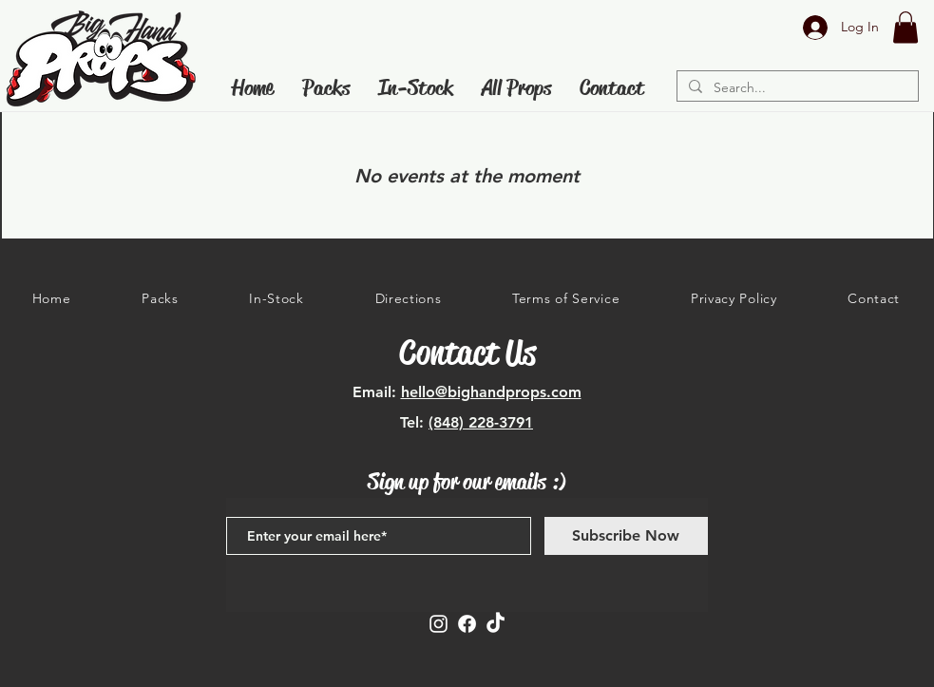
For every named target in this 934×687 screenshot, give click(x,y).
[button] (905, 27)
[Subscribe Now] (626, 536)
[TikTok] (495, 624)
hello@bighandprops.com (491, 392)
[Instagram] (438, 624)
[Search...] (796, 88)
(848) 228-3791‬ (481, 422)
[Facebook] (467, 624)
